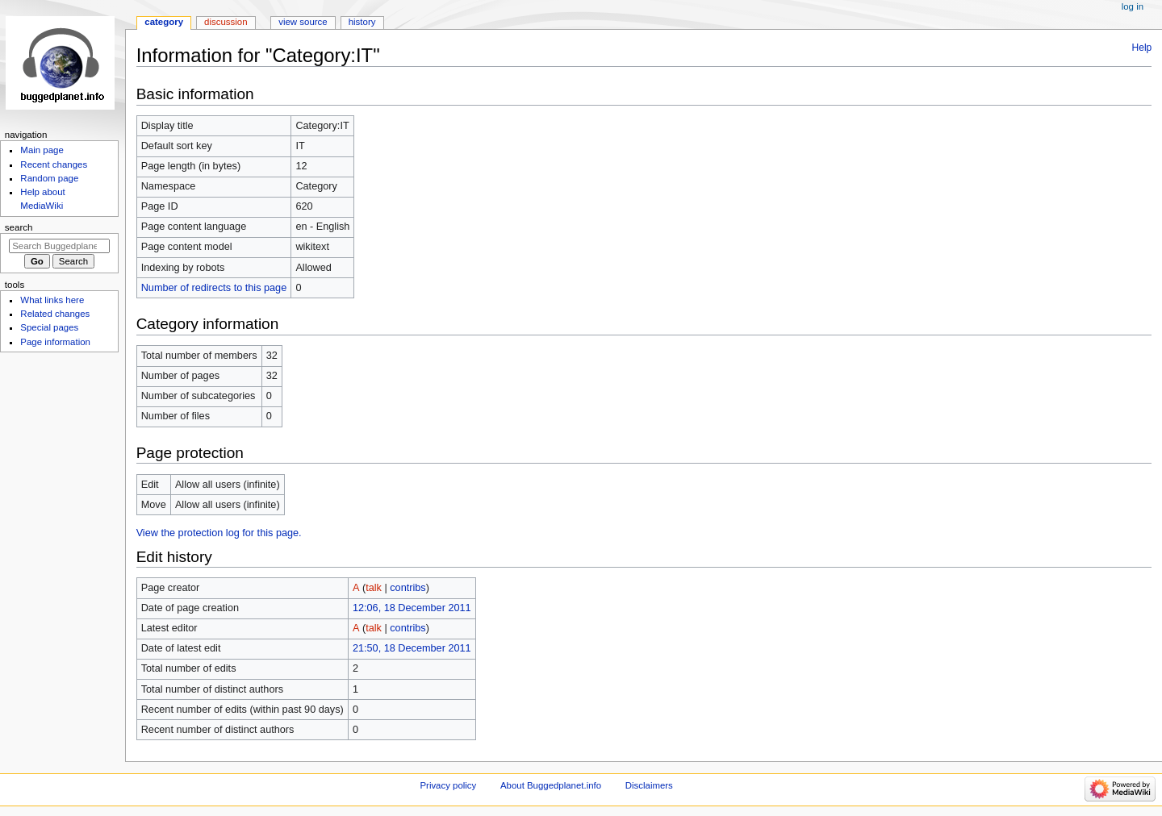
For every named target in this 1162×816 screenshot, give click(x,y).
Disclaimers (649, 785)
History (362, 22)
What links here (52, 300)
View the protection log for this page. (219, 533)
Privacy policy (448, 785)
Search (19, 227)
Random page (49, 178)
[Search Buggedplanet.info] (59, 246)
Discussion (225, 22)
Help (1142, 47)
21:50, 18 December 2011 (412, 648)
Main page (42, 150)
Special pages (49, 327)
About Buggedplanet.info (550, 785)
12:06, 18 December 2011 (412, 608)
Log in (1132, 6)
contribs (407, 587)
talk (374, 587)
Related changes (55, 313)
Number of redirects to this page (214, 288)
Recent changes (53, 164)
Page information (55, 342)
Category (163, 22)
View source (302, 22)
